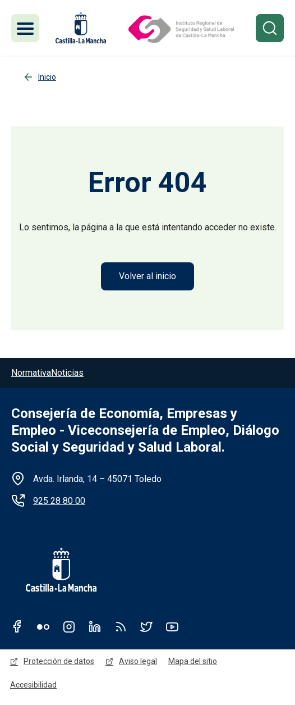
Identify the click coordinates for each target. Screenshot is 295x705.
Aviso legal (138, 661)
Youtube (172, 626)
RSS (120, 626)
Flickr (43, 626)
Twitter (146, 626)
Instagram (69, 626)
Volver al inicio (147, 276)
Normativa (31, 372)
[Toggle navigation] (25, 28)
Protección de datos (59, 661)
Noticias (67, 372)
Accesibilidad (33, 684)
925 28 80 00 (59, 500)
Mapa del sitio (192, 661)
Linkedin (95, 626)
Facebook (17, 626)
